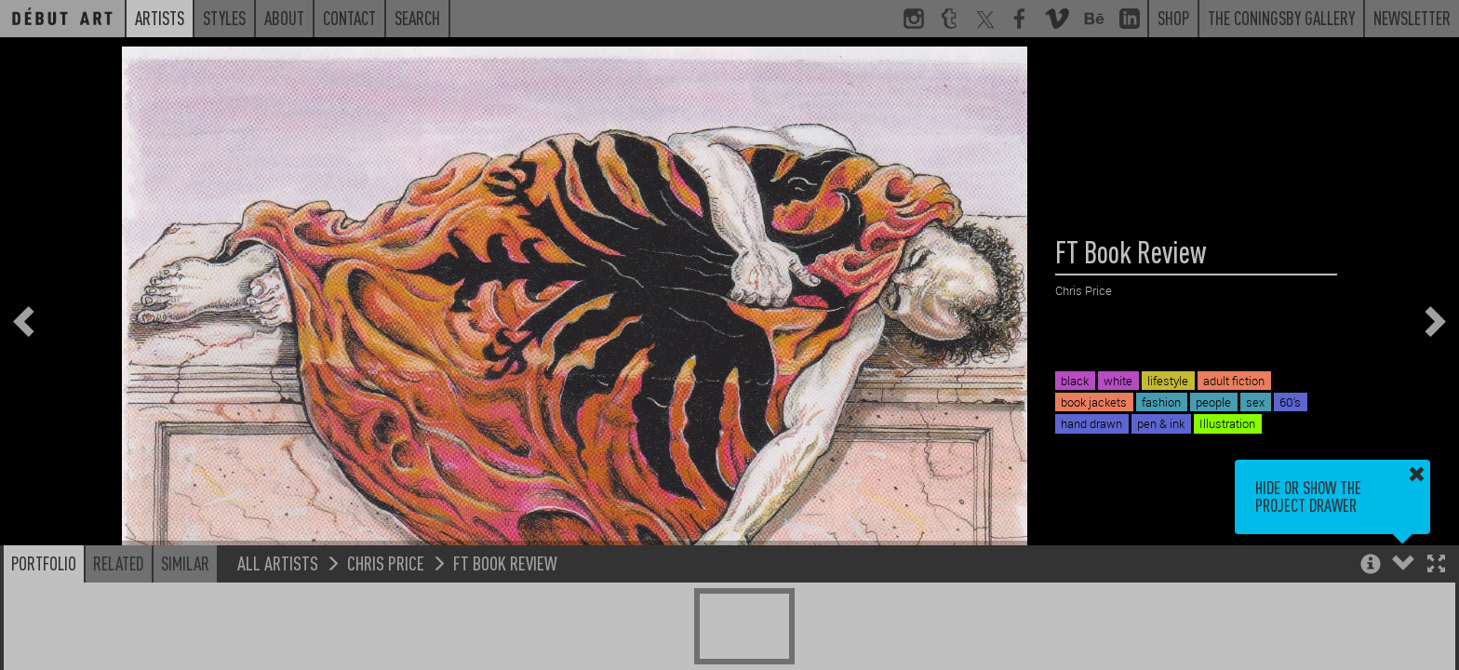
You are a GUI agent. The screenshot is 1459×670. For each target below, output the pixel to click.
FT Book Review (505, 562)
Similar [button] (185, 563)
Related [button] (118, 563)
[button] (1436, 565)
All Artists (277, 562)
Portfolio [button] (43, 563)
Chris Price (385, 562)
